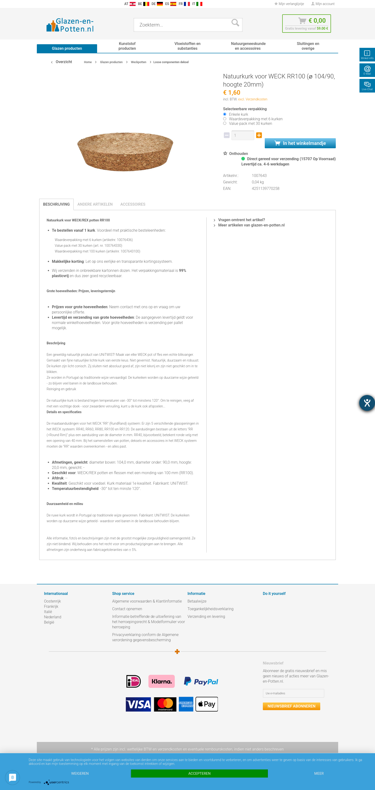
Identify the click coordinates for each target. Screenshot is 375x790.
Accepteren (199, 773)
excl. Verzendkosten (252, 99)
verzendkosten (170, 749)
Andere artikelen (95, 204)
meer (319, 773)
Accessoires (132, 204)
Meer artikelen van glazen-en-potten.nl (249, 225)
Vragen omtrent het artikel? (239, 220)
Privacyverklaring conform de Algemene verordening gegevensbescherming (145, 637)
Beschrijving (56, 204)
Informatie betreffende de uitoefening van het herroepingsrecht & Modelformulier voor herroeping (148, 621)
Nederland (52, 617)
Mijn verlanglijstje (289, 4)
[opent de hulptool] (367, 403)
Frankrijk (51, 606)
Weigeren (80, 773)
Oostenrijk (52, 601)
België (49, 622)
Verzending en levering (206, 616)
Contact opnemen (127, 609)
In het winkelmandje (300, 143)
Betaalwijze (197, 601)
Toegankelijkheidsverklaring (210, 609)
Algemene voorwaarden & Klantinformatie (147, 601)
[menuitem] (46, 4)
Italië (48, 611)
